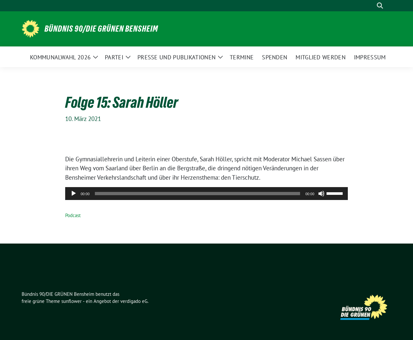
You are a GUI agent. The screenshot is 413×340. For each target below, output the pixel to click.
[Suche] (371, 5)
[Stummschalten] (321, 193)
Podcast (73, 215)
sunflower (71, 301)
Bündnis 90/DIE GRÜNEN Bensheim (101, 29)
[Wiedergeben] (73, 193)
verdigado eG (133, 301)
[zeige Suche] (380, 5)
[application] (206, 193)
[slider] (197, 193)
